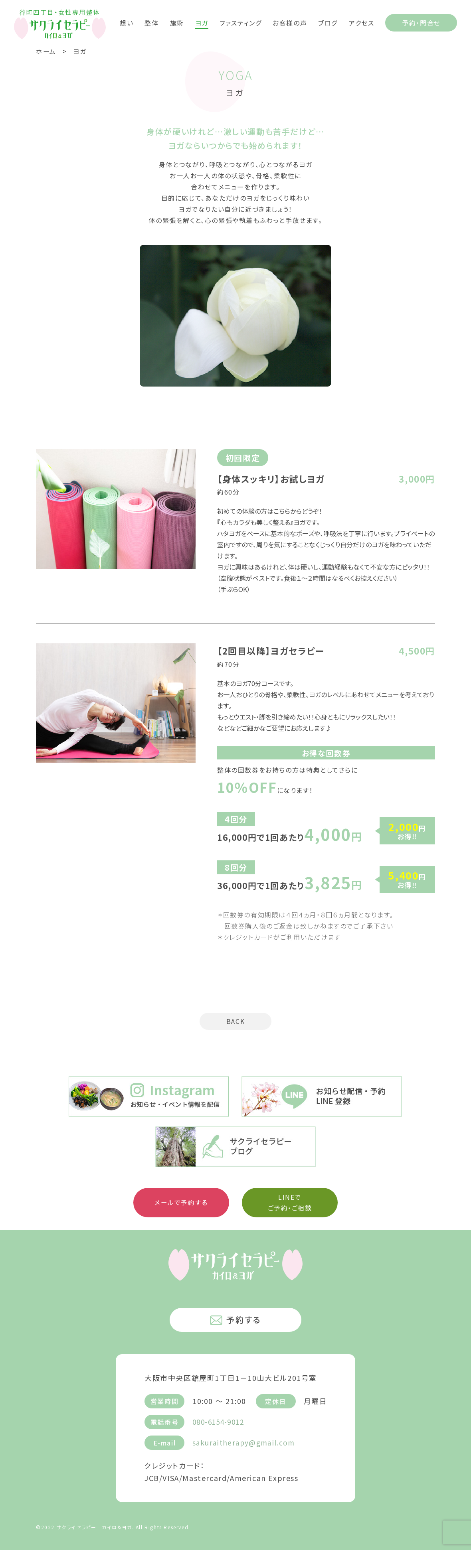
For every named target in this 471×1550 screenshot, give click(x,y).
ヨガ (201, 22)
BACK (235, 1021)
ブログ (328, 22)
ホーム (46, 51)
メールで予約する (181, 1202)
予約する (235, 1319)
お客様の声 (290, 22)
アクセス (361, 22)
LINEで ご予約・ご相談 (289, 1202)
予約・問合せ (421, 23)
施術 (177, 22)
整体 (151, 22)
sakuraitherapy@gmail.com (245, 1442)
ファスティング (240, 22)
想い (126, 22)
